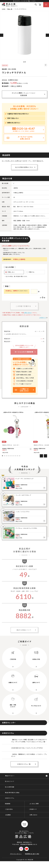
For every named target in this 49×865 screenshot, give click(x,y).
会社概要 (8, 815)
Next (47, 35)
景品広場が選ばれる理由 (12, 792)
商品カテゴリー (10, 776)
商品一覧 (9, 9)
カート (39, 4)
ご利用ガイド (42, 317)
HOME (3, 9)
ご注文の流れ (9, 809)
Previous (1, 35)
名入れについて (9, 781)
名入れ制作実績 (9, 787)
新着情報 (7, 804)
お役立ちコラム (9, 798)
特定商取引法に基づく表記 (32, 854)
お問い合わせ (28, 313)
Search (35, 4)
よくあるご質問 (34, 804)
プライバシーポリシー (16, 854)
